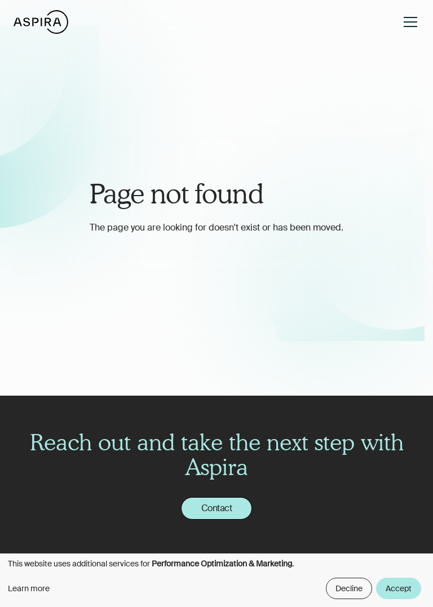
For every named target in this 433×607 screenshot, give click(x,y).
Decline (349, 588)
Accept (399, 588)
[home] (41, 21)
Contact (216, 508)
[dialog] (216, 580)
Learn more (29, 588)
